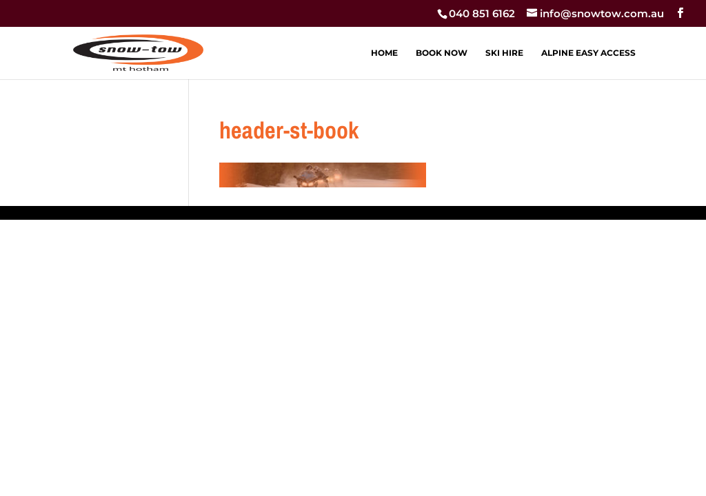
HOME (384, 53)
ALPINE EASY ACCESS (588, 53)
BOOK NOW (441, 53)
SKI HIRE (504, 53)
